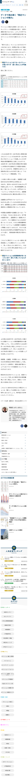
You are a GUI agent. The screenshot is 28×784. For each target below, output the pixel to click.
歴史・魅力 (21, 5)
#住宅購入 (7, 775)
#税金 (7, 743)
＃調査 (11, 11)
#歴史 (7, 706)
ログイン (23, 2)
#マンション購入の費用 (8, 656)
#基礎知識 (7, 739)
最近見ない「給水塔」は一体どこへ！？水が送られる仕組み (15, 587)
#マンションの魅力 (7, 702)
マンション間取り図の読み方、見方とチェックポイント (15, 572)
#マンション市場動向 (7, 679)
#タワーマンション (7, 762)
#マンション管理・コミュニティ (7, 674)
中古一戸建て (4, 443)
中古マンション (5, 438)
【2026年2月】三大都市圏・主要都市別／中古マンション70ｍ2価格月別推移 (15, 580)
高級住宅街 (4, 464)
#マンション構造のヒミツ (7, 692)
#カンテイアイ (7, 616)
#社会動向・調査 (7, 638)
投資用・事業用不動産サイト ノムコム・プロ (12, 448)
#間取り (8, 715)
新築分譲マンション (6, 435)
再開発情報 (4, 467)
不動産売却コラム (5, 456)
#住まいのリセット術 (7, 683)
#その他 (8, 752)
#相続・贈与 (7, 748)
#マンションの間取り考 (8, 688)
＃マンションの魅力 (5, 11)
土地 (2, 445)
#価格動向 (7, 629)
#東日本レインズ (7, 642)
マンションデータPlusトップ (5, 5)
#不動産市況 (7, 634)
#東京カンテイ (7, 612)
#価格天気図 (7, 625)
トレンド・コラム (15, 5)
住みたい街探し (5, 461)
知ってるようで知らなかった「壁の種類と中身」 (15, 565)
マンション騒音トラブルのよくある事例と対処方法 (15, 558)
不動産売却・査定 (5, 453)
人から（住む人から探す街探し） (9, 472)
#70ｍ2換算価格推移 (7, 621)
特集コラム (9, 561)
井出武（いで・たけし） (16, 407)
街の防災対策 (4, 469)
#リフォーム (7, 660)
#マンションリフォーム (8, 669)
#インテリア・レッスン (8, 665)
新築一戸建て (4, 440)
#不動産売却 (7, 766)
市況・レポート (9, 583)
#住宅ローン (8, 735)
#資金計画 (7, 770)
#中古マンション (7, 647)
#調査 (7, 710)
